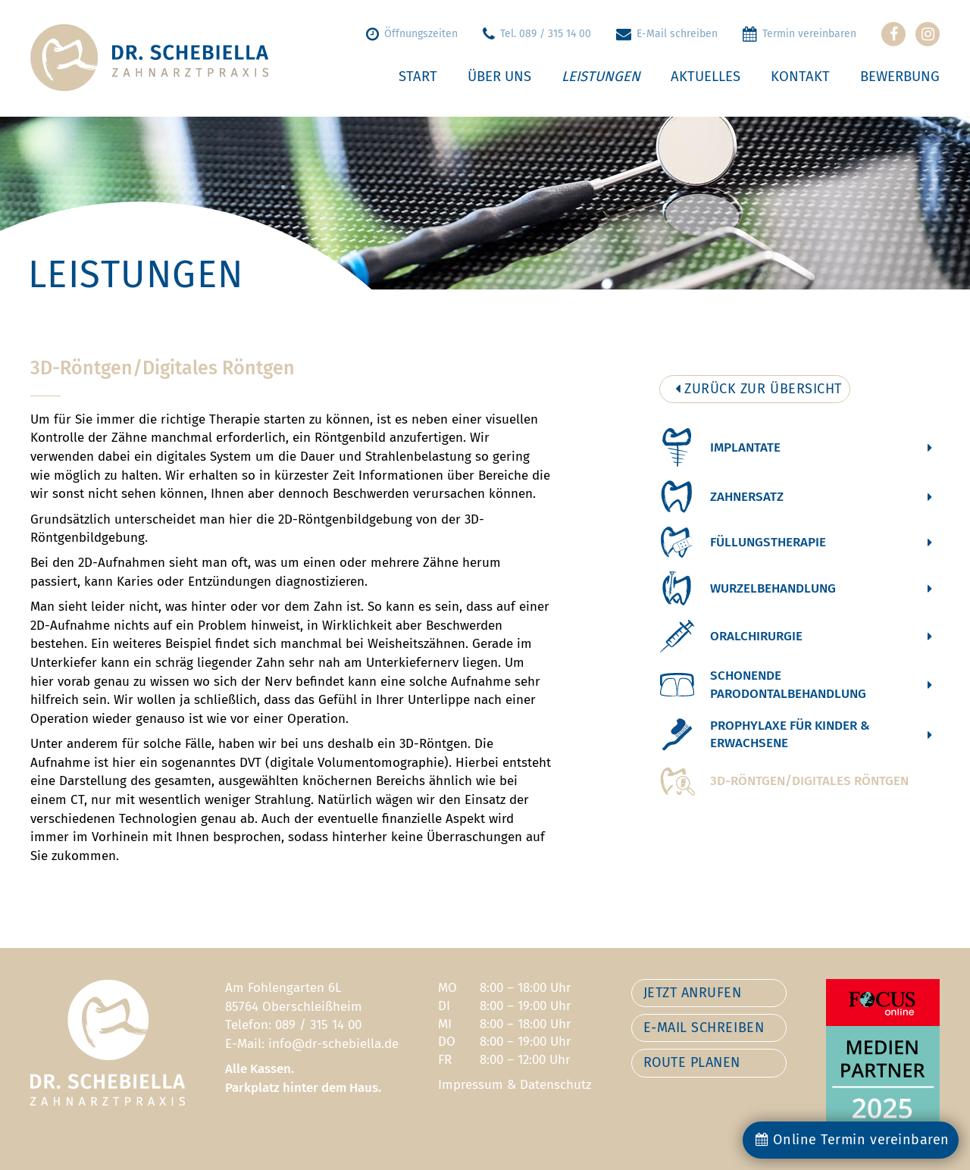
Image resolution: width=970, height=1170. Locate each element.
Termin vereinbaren (799, 33)
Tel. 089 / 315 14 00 (537, 33)
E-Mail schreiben (667, 33)
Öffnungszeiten (412, 33)
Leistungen (601, 76)
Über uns (499, 76)
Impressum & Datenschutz (514, 1085)
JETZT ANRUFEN (692, 992)
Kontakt (800, 76)
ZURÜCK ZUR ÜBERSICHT (758, 388)
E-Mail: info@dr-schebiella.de (312, 1044)
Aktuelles (705, 76)
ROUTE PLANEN (691, 1062)
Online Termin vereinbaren (853, 1139)
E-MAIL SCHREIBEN (704, 1027)
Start (418, 76)
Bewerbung (900, 76)
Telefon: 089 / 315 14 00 (293, 1025)
